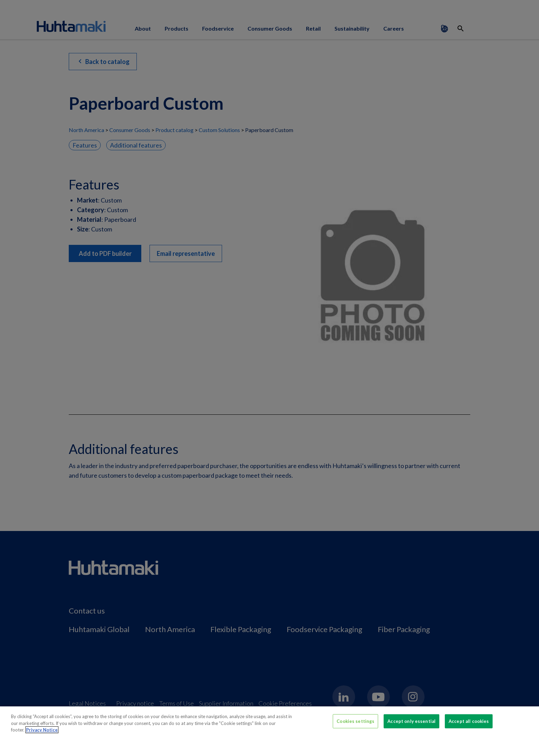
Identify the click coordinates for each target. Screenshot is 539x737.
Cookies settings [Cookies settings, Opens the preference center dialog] (355, 721)
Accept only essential (411, 721)
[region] (269, 721)
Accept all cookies (469, 721)
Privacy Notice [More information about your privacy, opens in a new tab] (42, 730)
